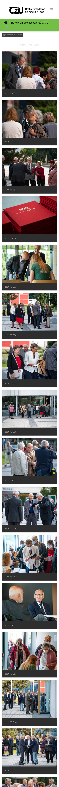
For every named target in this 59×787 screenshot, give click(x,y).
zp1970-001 (11, 93)
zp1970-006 (11, 335)
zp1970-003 (11, 190)
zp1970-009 (11, 480)
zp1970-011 (11, 577)
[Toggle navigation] (52, 9)
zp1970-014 (11, 722)
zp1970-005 (11, 287)
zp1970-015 (11, 770)
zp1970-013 (11, 674)
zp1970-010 (11, 528)
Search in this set (12, 34)
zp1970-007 (11, 383)
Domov (5, 23)
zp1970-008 (11, 432)
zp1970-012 (11, 625)
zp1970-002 (11, 141)
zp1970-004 (11, 238)
